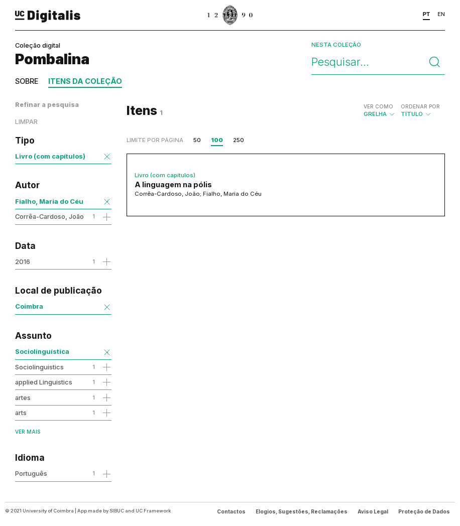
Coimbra (29, 306)
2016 (22, 261)
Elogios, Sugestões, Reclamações (302, 511)
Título (420, 110)
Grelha (380, 110)
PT (426, 14)
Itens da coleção (85, 81)
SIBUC (116, 510)
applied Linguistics (43, 382)
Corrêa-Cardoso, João (49, 216)
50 (197, 140)
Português (31, 473)
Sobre (26, 81)
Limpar (26, 121)
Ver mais (27, 432)
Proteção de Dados (424, 511)
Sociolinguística (42, 351)
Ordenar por (420, 106)
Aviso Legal (373, 511)
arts (21, 413)
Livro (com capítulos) (50, 156)
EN (441, 14)
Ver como (378, 106)
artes (23, 397)
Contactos (231, 511)
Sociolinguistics (39, 367)
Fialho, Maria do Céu (49, 201)
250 (238, 140)
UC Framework (153, 510)
